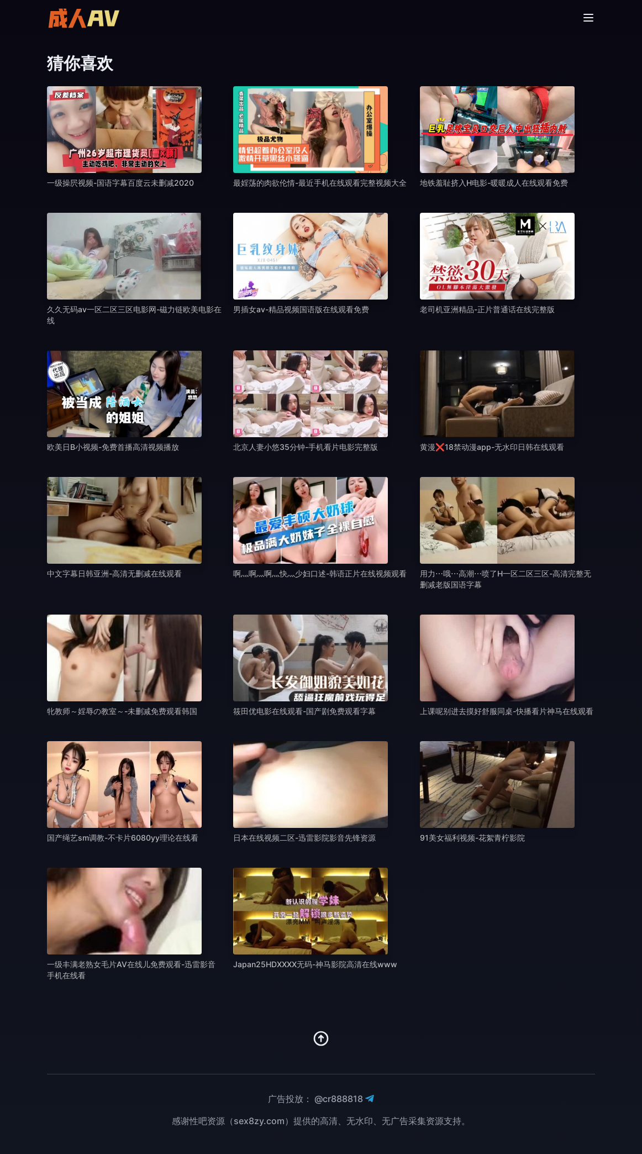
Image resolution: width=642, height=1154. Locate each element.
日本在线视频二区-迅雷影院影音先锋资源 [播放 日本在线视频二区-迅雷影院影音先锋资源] (304, 837)
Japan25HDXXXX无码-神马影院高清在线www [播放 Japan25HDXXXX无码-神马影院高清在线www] (315, 964)
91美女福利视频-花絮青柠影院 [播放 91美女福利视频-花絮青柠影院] (472, 837)
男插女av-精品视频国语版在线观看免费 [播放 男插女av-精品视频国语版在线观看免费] (301, 309)
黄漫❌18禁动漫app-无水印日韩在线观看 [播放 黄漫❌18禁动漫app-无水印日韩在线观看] (492, 447)
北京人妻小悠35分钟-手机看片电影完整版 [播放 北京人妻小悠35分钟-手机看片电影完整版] (305, 447)
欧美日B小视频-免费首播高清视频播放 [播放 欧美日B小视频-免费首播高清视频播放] (113, 447)
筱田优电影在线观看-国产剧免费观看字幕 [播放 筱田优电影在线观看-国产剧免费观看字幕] (304, 711)
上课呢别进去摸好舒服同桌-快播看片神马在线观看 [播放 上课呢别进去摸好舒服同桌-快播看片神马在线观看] (506, 711)
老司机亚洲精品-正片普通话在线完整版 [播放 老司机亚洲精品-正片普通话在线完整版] (487, 309)
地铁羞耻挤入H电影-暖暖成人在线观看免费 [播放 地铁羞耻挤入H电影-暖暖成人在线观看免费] (494, 182)
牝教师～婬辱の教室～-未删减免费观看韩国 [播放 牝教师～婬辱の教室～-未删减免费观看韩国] (122, 711)
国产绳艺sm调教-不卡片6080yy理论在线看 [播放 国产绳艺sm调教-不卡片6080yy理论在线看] (122, 837)
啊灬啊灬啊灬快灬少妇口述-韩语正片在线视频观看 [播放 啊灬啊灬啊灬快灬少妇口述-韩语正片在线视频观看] (320, 573)
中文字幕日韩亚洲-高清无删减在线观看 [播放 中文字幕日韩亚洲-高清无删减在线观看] (114, 573)
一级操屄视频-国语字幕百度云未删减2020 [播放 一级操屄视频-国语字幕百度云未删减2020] (120, 182)
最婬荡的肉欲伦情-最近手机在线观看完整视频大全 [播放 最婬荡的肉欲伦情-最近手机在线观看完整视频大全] (320, 182)
